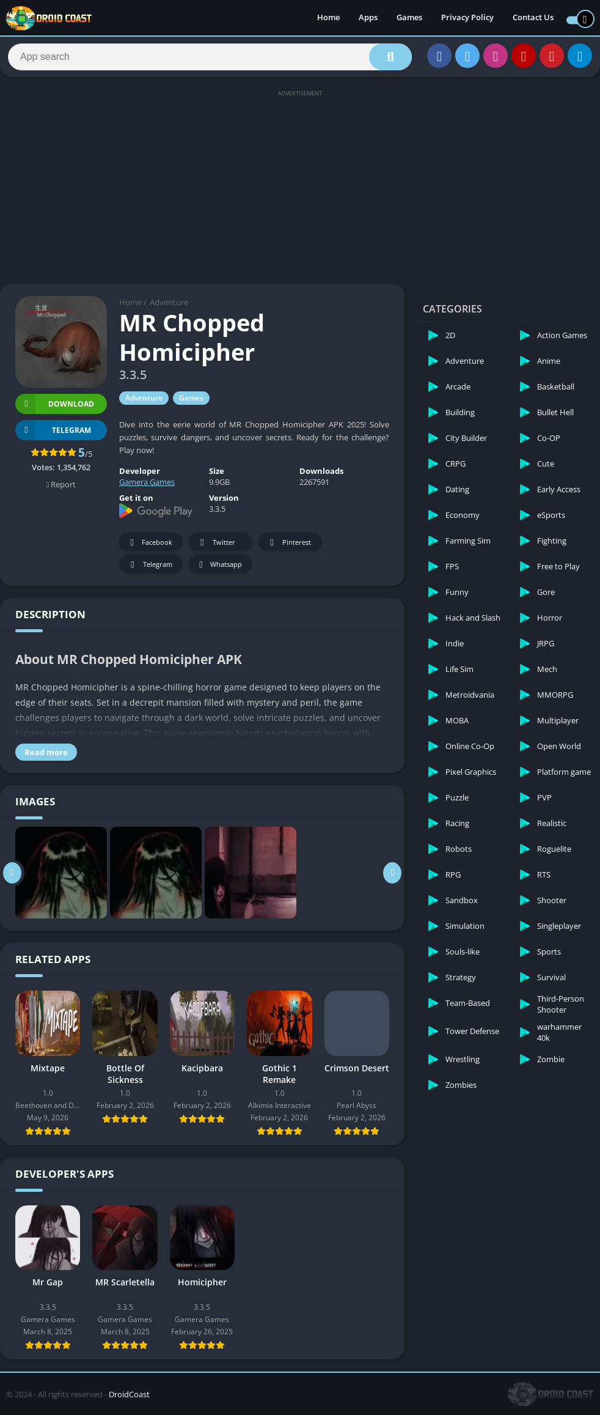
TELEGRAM (53, 435)
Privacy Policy (467, 18)
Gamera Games (147, 487)
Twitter (215, 547)
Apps (368, 18)
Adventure (169, 307)
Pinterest (288, 547)
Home (328, 18)
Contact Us (533, 18)
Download (54, 409)
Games (409, 18)
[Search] (209, 59)
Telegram (149, 569)
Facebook (149, 547)
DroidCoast (129, 1399)
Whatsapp (219, 569)
